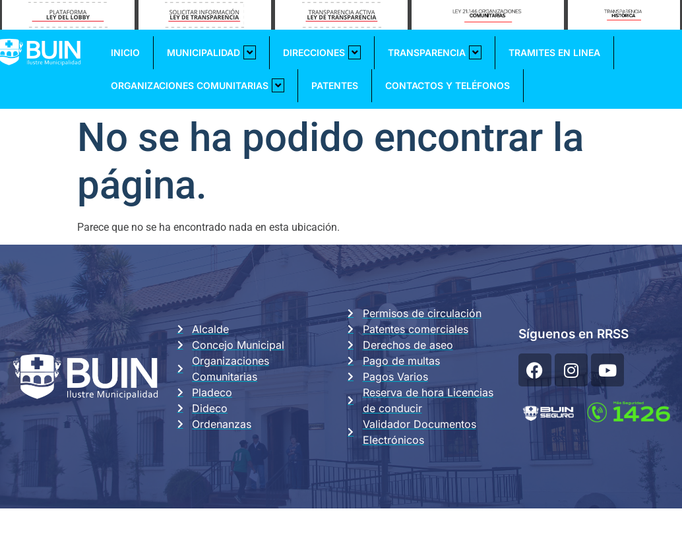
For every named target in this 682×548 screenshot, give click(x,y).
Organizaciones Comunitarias (197, 85)
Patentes (334, 85)
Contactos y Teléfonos (447, 85)
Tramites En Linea (554, 52)
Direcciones (322, 52)
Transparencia (434, 52)
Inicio (125, 52)
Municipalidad (211, 52)
